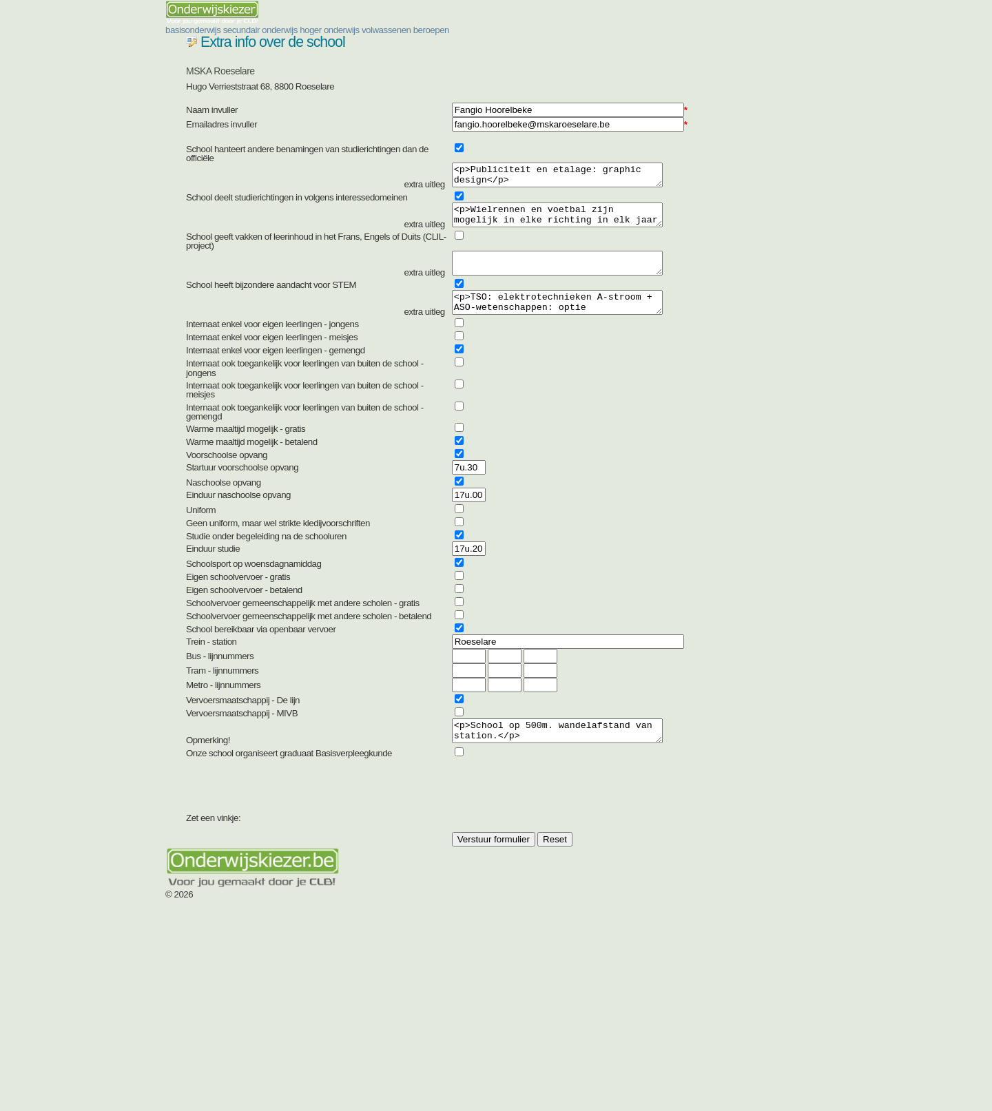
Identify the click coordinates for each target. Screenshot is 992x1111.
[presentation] (561, 897)
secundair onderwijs (443, 47)
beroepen (758, 47)
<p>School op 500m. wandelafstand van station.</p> (562, 831)
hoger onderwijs (564, 47)
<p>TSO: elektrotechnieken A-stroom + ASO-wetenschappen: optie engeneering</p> (562, 398)
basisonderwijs (325, 47)
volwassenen (668, 47)
